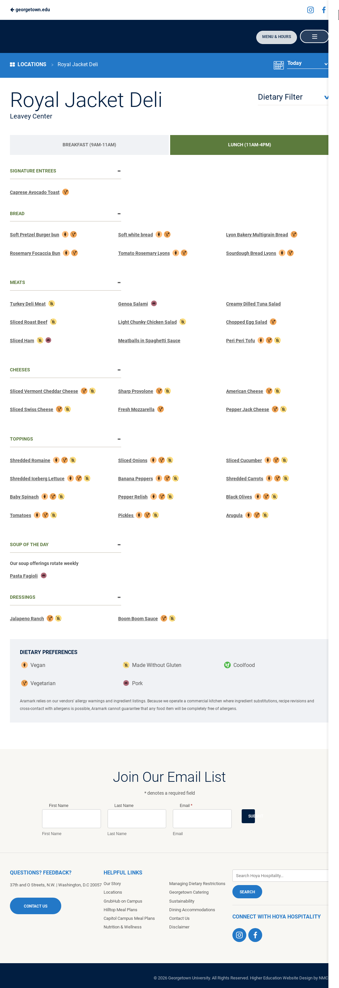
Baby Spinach (24, 496)
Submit (251, 816)
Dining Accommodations (192, 909)
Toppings (21, 439)
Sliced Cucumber (244, 460)
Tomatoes (20, 515)
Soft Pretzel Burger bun (34, 234)
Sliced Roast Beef (28, 322)
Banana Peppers (135, 478)
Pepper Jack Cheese (247, 409)
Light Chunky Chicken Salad (147, 322)
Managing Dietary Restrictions (197, 883)
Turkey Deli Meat (28, 303)
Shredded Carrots (244, 478)
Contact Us (35, 906)
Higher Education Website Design (281, 977)
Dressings (22, 597)
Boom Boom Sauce (138, 618)
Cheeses (20, 369)
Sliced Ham (22, 340)
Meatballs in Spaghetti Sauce (149, 340)
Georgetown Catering (189, 892)
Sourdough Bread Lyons (251, 253)
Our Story (112, 883)
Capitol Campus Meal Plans (129, 918)
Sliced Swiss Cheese (31, 409)
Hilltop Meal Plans (120, 909)
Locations (28, 64)
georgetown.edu (30, 9)
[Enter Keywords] (280, 876)
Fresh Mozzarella (136, 409)
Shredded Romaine (30, 460)
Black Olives (239, 496)
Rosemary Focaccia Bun (35, 253)
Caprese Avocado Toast (35, 192)
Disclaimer (179, 926)
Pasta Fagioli (24, 576)
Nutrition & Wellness (123, 926)
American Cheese (244, 391)
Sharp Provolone (135, 391)
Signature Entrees (33, 170)
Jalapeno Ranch (27, 618)
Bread (17, 213)
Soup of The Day (29, 544)
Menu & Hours (274, 36)
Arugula (234, 515)
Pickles (126, 515)
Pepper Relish (133, 496)
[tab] (89, 145)
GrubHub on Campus (123, 901)
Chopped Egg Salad (246, 322)
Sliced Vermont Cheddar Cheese (44, 391)
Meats (17, 282)
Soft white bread (135, 234)
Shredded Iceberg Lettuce (37, 478)
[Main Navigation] (314, 36)
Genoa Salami (133, 303)
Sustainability (181, 901)
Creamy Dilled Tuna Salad (253, 303)
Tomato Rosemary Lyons (144, 253)
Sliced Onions (132, 460)
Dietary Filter (280, 97)
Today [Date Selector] (294, 64)
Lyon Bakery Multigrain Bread (257, 234)
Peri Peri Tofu (240, 340)
